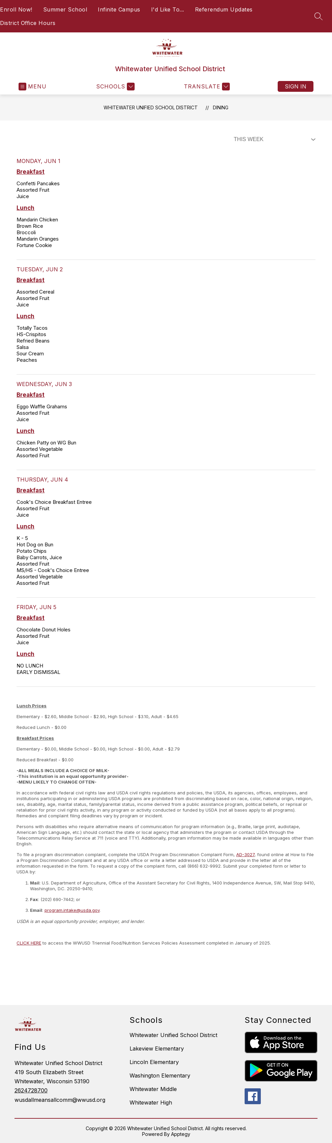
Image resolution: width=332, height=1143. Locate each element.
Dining (220, 107)
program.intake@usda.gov (72, 910)
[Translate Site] (206, 86)
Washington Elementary (160, 1075)
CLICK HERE (29, 943)
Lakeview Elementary (157, 1048)
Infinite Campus (119, 9)
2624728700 (31, 1090)
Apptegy (180, 1134)
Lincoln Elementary (154, 1062)
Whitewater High (151, 1102)
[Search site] (318, 16)
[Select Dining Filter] (273, 139)
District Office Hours (28, 23)
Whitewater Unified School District (151, 107)
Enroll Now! (16, 9)
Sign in (295, 86)
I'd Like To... (167, 9)
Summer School (65, 9)
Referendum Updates (224, 9)
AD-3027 (245, 854)
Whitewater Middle (153, 1089)
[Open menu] (33, 86)
